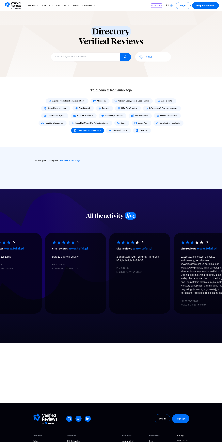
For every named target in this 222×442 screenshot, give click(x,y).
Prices (76, 6)
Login (183, 5)
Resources (62, 6)
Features (33, 6)
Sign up (181, 418)
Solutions (48, 6)
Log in (162, 418)
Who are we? (183, 441)
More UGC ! (156, 6)
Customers (88, 6)
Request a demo (205, 5)
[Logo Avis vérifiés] (13, 5)
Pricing (180, 436)
